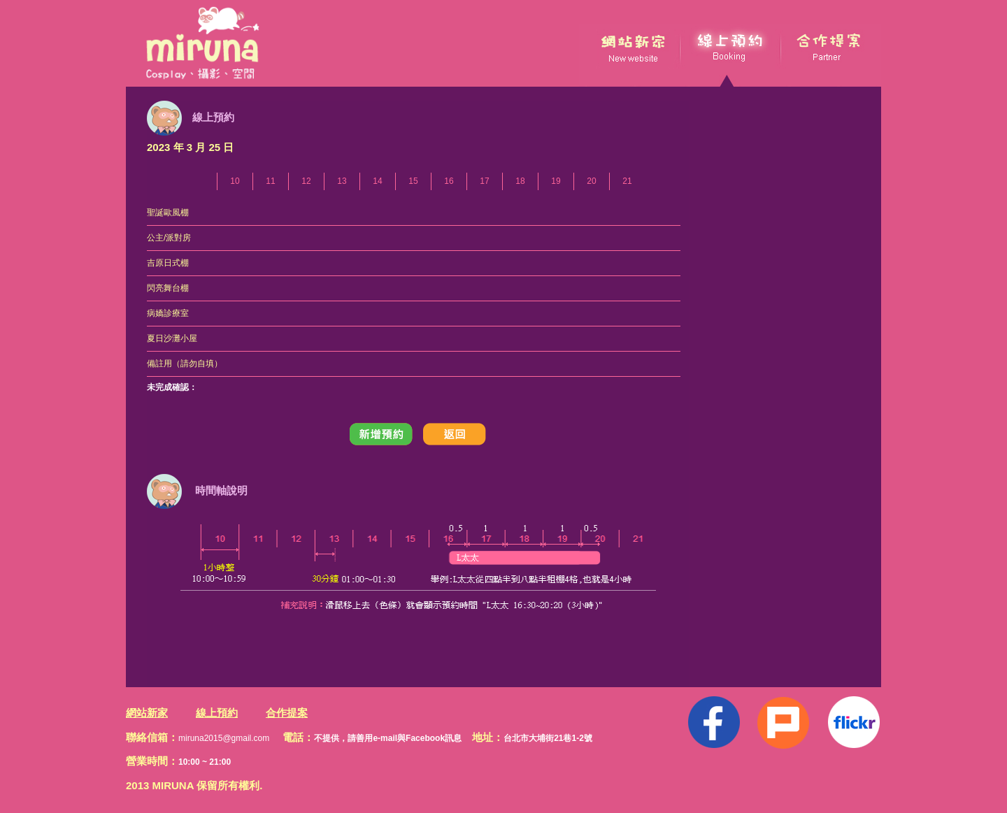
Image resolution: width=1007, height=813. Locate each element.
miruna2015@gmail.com (223, 738)
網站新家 (147, 713)
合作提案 (287, 713)
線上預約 (217, 713)
